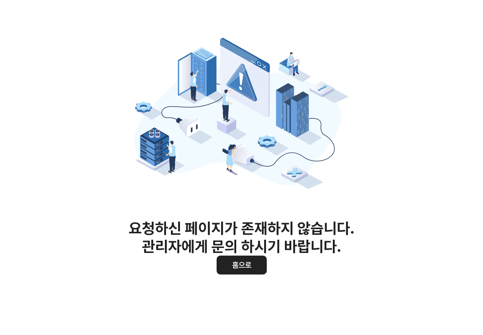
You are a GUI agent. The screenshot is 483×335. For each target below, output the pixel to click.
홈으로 (241, 265)
